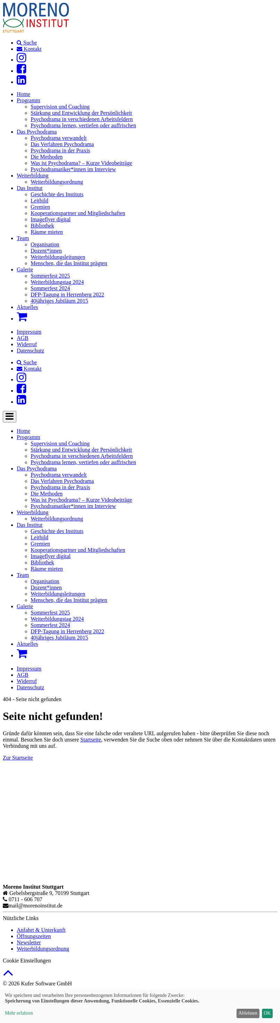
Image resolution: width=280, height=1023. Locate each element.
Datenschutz (30, 351)
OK (267, 1013)
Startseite (90, 740)
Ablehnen (248, 1013)
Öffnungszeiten (34, 936)
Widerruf (27, 344)
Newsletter (29, 942)
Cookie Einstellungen (27, 960)
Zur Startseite (18, 758)
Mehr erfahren (19, 1013)
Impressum (29, 332)
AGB (23, 338)
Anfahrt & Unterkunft (41, 930)
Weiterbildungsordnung (43, 949)
